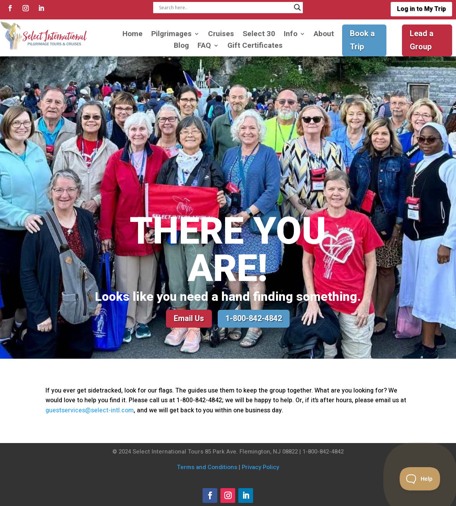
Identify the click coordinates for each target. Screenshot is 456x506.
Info (290, 35)
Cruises (221, 35)
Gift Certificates (255, 47)
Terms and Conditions (207, 467)
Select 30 (259, 35)
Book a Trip (362, 40)
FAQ (204, 47)
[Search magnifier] (297, 7)
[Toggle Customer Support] (420, 478)
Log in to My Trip (421, 9)
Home (132, 35)
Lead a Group (421, 40)
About (324, 35)
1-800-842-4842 (253, 318)
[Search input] (224, 7)
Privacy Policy (260, 467)
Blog (181, 47)
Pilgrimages (171, 35)
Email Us (189, 318)
